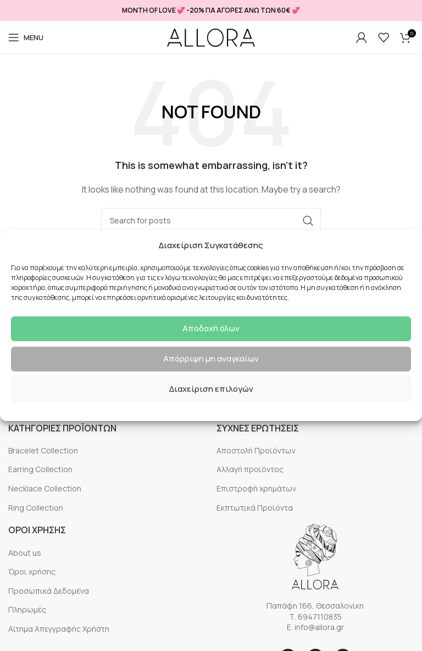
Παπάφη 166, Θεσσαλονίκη (315, 605)
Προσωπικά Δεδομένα (48, 591)
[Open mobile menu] (26, 37)
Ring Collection (35, 507)
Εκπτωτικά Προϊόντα (254, 507)
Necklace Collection (44, 488)
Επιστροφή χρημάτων (256, 488)
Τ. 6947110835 (315, 616)
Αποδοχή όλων (211, 328)
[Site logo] (211, 38)
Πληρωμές (27, 609)
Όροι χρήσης (31, 571)
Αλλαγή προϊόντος (250, 469)
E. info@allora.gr (315, 627)
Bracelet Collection (43, 450)
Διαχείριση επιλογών (211, 389)
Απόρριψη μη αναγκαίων (211, 358)
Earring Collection (40, 469)
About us (24, 553)
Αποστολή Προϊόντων (256, 450)
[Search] (211, 220)
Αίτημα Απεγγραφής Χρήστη (58, 628)
